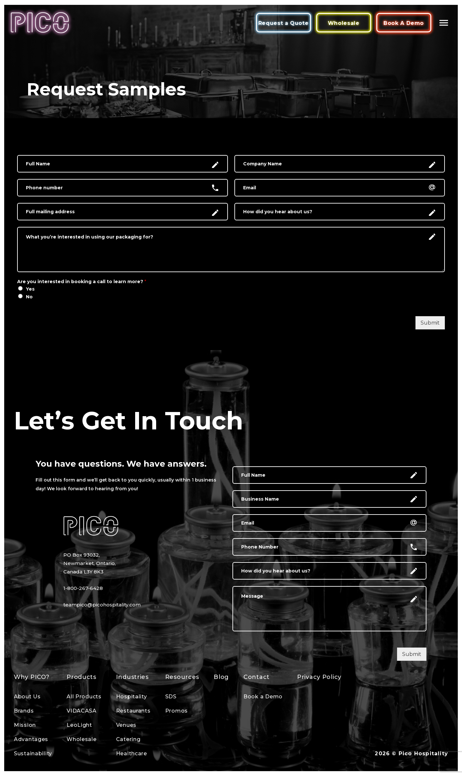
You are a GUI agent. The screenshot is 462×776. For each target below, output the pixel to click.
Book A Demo (403, 23)
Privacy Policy (319, 677)
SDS (171, 696)
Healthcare (131, 753)
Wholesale (344, 23)
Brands (24, 711)
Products (81, 677)
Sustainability (33, 753)
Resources (182, 677)
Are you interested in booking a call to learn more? (81, 281)
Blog (221, 677)
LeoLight (79, 725)
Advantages (31, 739)
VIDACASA (82, 711)
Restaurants (133, 711)
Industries (132, 677)
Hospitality (131, 696)
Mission (25, 725)
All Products (84, 696)
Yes (30, 289)
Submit (430, 323)
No (29, 297)
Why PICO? (31, 677)
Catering (128, 739)
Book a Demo (263, 696)
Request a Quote (283, 23)
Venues (126, 725)
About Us (27, 696)
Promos (176, 711)
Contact (256, 677)
